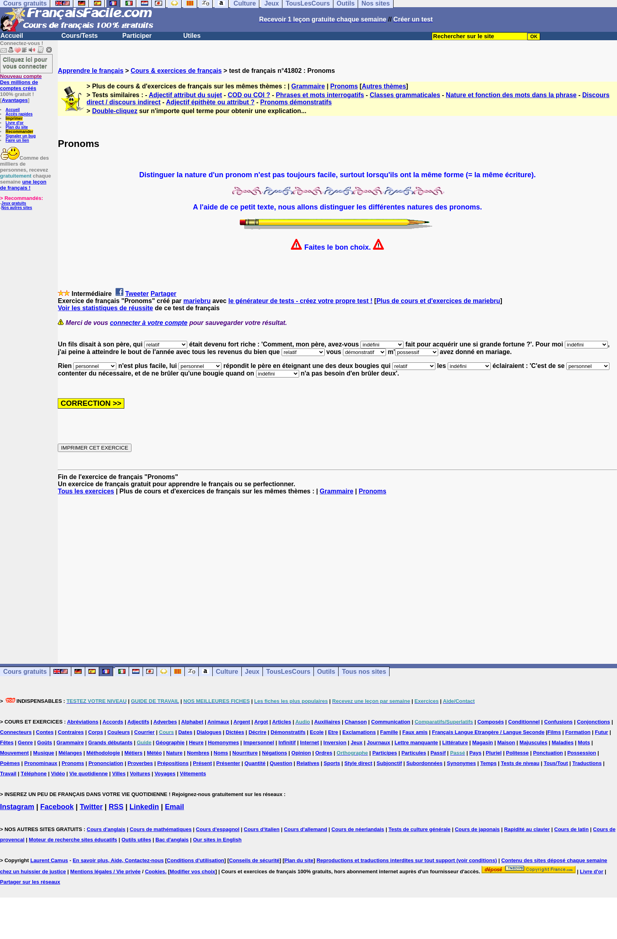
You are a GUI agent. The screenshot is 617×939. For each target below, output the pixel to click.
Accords (112, 722)
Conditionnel (524, 722)
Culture (227, 671)
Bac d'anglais (171, 840)
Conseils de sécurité (254, 860)
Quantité (255, 763)
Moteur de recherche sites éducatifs (73, 840)
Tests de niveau (520, 763)
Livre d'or (15, 123)
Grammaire (308, 86)
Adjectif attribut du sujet (185, 95)
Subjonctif (389, 763)
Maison (506, 742)
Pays (475, 753)
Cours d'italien (262, 829)
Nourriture (245, 753)
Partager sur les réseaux (30, 882)
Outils (326, 671)
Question (281, 763)
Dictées (235, 732)
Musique (43, 753)
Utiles (192, 35)
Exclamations (359, 732)
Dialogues (209, 732)
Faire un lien (17, 140)
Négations (274, 753)
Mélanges (70, 753)
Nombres (198, 753)
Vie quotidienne (88, 774)
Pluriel (494, 753)
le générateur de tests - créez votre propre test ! (300, 300)
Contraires (71, 732)
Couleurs (119, 732)
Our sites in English (217, 840)
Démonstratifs (288, 732)
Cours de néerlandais (357, 829)
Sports (332, 763)
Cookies (155, 871)
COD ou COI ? (249, 95)
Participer (137, 35)
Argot (261, 722)
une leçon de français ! (23, 185)
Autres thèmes (384, 86)
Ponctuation (548, 753)
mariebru (196, 300)
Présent (202, 763)
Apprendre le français (90, 70)
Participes (384, 753)
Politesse (517, 753)
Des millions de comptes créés (21, 82)
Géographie (170, 742)
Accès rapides (19, 114)
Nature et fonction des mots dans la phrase (511, 95)
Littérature (455, 742)
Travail (8, 774)
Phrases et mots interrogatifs (320, 95)
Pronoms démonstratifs (296, 102)
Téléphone (34, 774)
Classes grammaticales (405, 95)
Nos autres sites (16, 207)
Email (174, 807)
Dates (185, 732)
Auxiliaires (327, 722)
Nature (174, 753)
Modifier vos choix (192, 871)
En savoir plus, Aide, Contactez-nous (118, 860)
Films (554, 732)
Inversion (335, 742)
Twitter (91, 807)
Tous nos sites (364, 671)
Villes (118, 774)
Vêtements (193, 774)
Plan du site (17, 127)
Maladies (563, 742)
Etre (333, 732)
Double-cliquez (114, 111)
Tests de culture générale (419, 829)
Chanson (356, 722)
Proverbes (140, 763)
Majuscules (533, 742)
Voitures (140, 774)
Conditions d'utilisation (195, 860)
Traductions (587, 763)
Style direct (358, 763)
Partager (163, 293)
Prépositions (173, 763)
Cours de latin (571, 829)
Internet (309, 742)
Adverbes (165, 722)
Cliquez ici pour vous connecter (25, 62)
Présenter (228, 763)
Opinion (301, 753)
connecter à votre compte (149, 322)
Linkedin (144, 807)
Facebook (57, 807)
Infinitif (287, 742)
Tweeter (137, 293)
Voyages (165, 774)
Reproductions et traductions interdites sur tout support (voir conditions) (407, 860)
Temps (488, 763)
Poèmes (10, 763)
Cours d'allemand (305, 829)
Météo (154, 753)
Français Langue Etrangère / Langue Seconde (488, 732)
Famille (389, 732)
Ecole (317, 732)
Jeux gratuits (13, 203)
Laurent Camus (49, 860)
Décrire (257, 732)
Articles (281, 722)
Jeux (252, 671)
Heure (196, 742)
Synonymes (461, 763)
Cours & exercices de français (176, 70)
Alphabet (192, 722)
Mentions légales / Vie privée (105, 871)
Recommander (19, 131)
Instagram (17, 807)
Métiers (133, 753)
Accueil (11, 35)
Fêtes (7, 742)
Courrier (144, 732)
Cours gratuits (25, 671)
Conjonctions (593, 722)
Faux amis (415, 732)
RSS (116, 807)
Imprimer (14, 118)
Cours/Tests (79, 35)
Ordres (324, 753)
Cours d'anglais (106, 829)
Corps (95, 732)
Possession (581, 753)
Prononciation (105, 763)
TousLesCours (288, 671)
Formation (578, 732)
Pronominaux (40, 763)
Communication (390, 722)
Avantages (14, 100)
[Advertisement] (337, 572)
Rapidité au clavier (527, 829)
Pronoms (344, 86)
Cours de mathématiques (161, 829)
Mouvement (14, 753)
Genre (25, 742)
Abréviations (82, 722)
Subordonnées (424, 763)
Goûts (44, 742)
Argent (241, 722)
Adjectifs (138, 722)
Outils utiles (136, 840)
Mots (584, 742)
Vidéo (58, 774)
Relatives (308, 763)
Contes (44, 732)
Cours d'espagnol (217, 829)
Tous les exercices (86, 491)
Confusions (558, 722)
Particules (414, 753)
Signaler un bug (21, 136)
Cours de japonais (477, 829)
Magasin (482, 742)
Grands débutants (110, 742)
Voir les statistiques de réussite (105, 308)
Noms (221, 753)
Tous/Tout (556, 763)
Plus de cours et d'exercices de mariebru (438, 300)
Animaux (218, 722)
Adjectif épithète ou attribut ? (210, 102)
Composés (490, 722)
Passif (438, 753)
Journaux (378, 742)
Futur (601, 732)
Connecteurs (15, 732)
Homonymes (223, 742)
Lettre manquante (416, 742)
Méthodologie (103, 753)
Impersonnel (258, 742)
